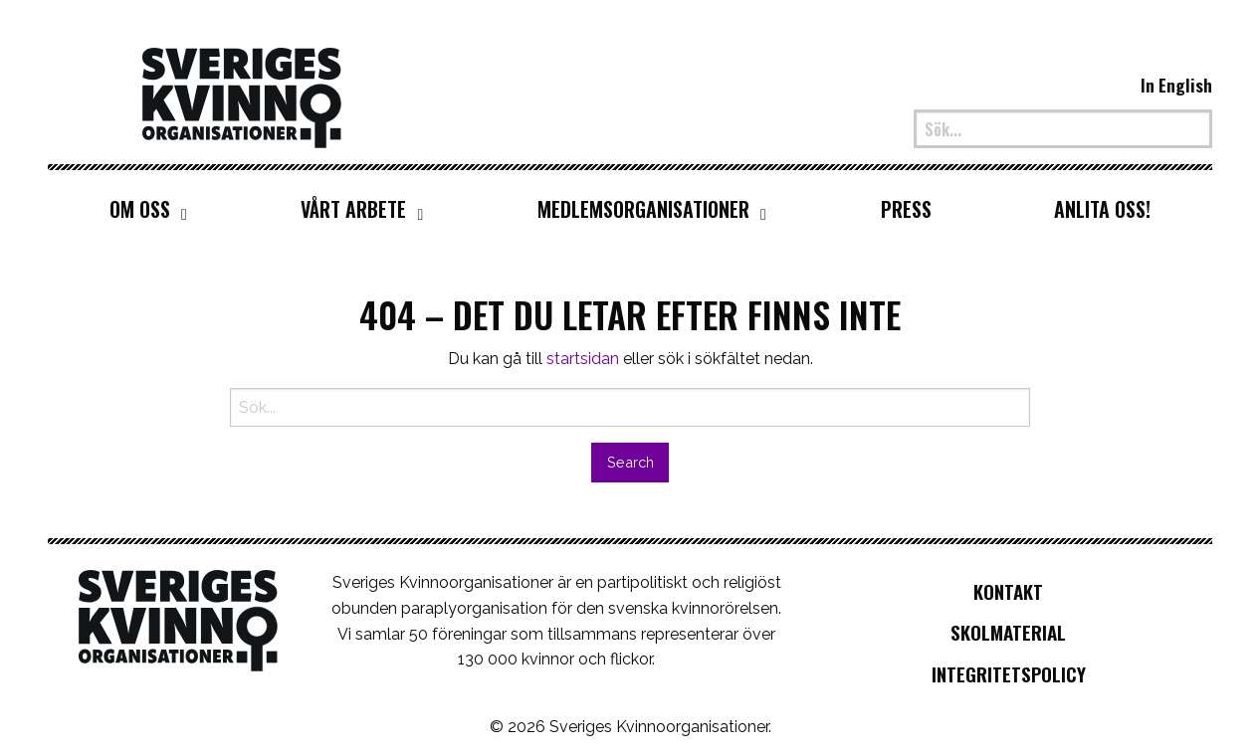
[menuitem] (144, 209)
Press (906, 209)
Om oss (139, 209)
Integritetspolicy (1009, 674)
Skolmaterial (1008, 632)
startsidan (582, 358)
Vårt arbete (353, 209)
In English (1176, 84)
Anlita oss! (1102, 209)
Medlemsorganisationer (643, 209)
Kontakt (1008, 591)
